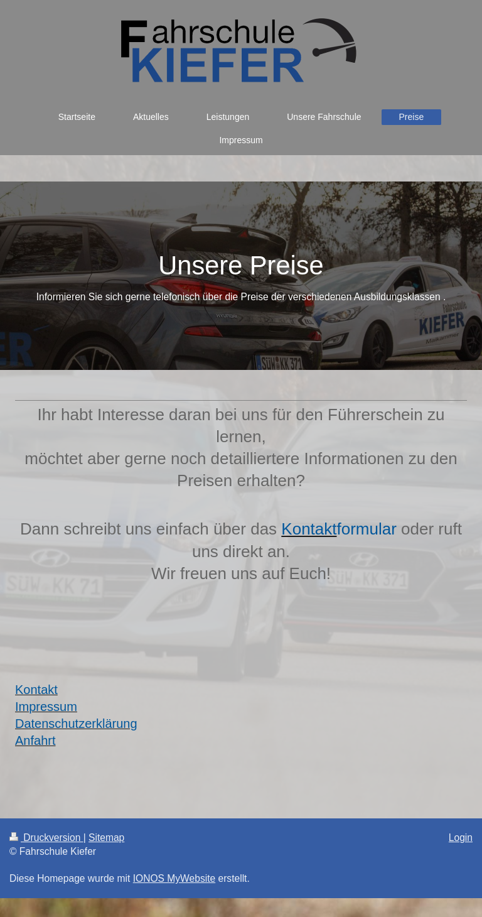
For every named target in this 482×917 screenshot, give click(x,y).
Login (461, 837)
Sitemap (106, 837)
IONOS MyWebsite (174, 878)
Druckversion (46, 837)
